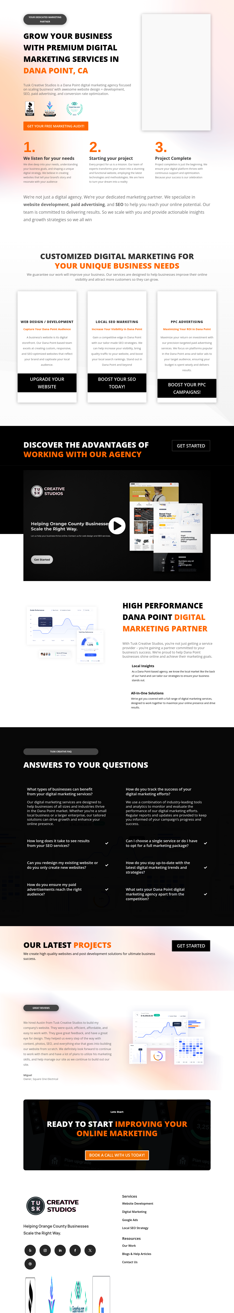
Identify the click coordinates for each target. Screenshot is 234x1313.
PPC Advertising (187, 323)
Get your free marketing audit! (60, 126)
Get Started (191, 441)
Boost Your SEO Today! (117, 379)
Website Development (137, 1205)
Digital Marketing (134, 1213)
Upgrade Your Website (47, 379)
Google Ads (130, 1221)
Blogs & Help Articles (136, 1255)
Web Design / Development (47, 323)
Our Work (129, 1247)
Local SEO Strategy (135, 1229)
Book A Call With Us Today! (117, 1154)
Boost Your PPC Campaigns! (187, 387)
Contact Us (129, 1263)
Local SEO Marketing (117, 323)
